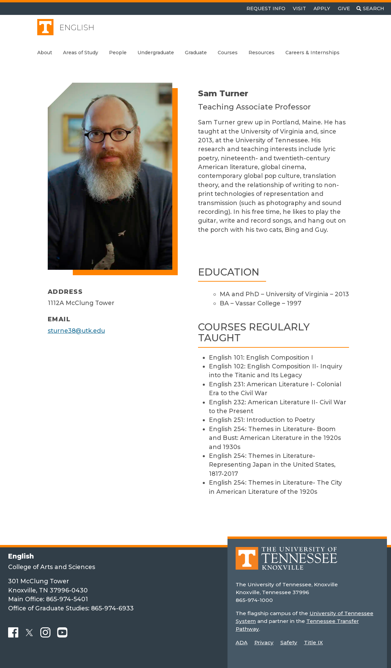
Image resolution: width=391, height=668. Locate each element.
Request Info (265, 8)
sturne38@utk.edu (76, 330)
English (76, 27)
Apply (321, 8)
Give (344, 8)
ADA (241, 642)
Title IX (313, 642)
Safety (288, 642)
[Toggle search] (370, 8)
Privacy (264, 642)
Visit (299, 8)
